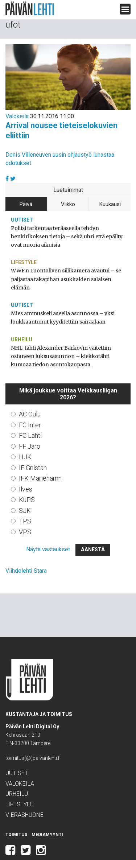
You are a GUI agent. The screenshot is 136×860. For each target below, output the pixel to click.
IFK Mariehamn (41, 460)
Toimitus (15, 816)
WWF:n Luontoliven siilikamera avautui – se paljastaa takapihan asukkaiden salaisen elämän (65, 266)
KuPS (27, 481)
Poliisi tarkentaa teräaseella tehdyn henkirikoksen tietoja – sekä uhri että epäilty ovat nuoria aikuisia (66, 232)
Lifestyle (24, 253)
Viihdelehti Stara (26, 553)
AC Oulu (31, 395)
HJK (25, 438)
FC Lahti (31, 417)
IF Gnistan (34, 449)
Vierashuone (26, 797)
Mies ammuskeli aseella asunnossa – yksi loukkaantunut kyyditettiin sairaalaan (58, 300)
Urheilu (22, 322)
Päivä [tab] (26, 204)
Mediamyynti (45, 816)
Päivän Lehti (29, 8)
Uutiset (22, 219)
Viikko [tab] (68, 204)
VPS (25, 513)
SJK (25, 491)
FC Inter (31, 406)
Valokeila (17, 116)
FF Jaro (30, 427)
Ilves (26, 470)
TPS (25, 502)
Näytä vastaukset (47, 531)
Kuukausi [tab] (110, 204)
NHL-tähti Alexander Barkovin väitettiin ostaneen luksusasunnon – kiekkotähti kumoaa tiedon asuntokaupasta (65, 338)
